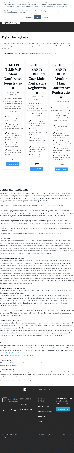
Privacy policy (68, 435)
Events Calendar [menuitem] (26, 409)
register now (13, 164)
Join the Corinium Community (37, 389)
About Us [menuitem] (23, 404)
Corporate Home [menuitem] (26, 399)
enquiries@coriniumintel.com (54, 435)
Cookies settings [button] (29, 17)
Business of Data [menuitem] (44, 406)
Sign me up (61, 409)
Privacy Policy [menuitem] (43, 421)
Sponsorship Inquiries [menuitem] (42, 400)
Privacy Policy (16, 355)
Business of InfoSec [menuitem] (45, 411)
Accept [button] (38, 17)
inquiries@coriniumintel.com (46, 53)
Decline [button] (46, 17)
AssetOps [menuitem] (41, 416)
